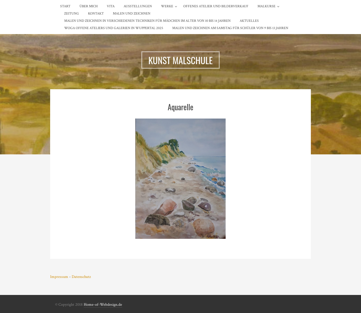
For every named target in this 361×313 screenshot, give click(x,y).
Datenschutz (81, 276)
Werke (167, 6)
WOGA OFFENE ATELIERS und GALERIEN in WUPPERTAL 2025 (113, 28)
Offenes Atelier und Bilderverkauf (215, 6)
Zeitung (71, 13)
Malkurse (266, 6)
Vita (111, 6)
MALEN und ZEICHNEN (131, 13)
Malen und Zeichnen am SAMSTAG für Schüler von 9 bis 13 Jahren (230, 28)
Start (65, 6)
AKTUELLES (249, 21)
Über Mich (88, 6)
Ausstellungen (138, 6)
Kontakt (96, 13)
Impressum (59, 276)
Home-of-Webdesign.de (103, 304)
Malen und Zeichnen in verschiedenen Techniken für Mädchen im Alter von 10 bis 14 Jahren (147, 21)
